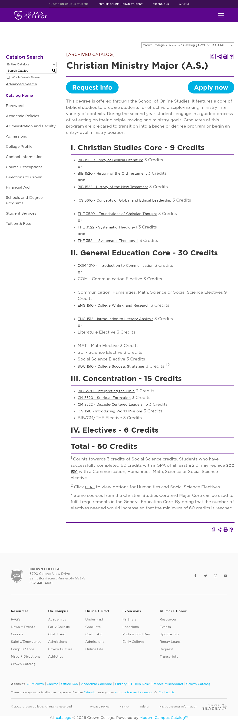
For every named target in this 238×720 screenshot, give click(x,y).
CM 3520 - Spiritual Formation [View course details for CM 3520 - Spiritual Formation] (104, 398)
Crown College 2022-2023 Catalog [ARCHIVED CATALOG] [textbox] (187, 45)
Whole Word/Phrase (26, 77)
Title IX (144, 706)
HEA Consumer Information (178, 706)
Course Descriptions (24, 167)
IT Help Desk (139, 684)
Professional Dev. (136, 634)
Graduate (93, 627)
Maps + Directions (25, 656)
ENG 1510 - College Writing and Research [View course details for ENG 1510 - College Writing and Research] (113, 305)
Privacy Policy (99, 706)
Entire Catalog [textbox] (18, 64)
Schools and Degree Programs (24, 200)
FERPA (124, 706)
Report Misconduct (167, 684)
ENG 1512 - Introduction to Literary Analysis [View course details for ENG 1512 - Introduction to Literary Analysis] (115, 319)
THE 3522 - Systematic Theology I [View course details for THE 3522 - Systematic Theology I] (107, 227)
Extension (90, 692)
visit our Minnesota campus (134, 692)
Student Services (21, 213)
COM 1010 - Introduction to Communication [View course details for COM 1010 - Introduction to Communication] (115, 265)
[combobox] (187, 45)
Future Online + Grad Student (120, 4)
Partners (129, 619)
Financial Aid (18, 187)
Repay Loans (170, 641)
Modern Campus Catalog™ (163, 718)
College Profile (19, 146)
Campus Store (22, 649)
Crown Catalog (23, 664)
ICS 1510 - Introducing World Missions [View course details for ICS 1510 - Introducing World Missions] (110, 411)
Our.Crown (35, 684)
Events (165, 627)
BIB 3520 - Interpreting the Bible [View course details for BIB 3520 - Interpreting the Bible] (106, 391)
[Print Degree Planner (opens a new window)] (213, 56)
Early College (59, 627)
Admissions (16, 136)
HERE (90, 487)
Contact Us (166, 692)
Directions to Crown (24, 177)
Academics (57, 619)
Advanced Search (21, 84)
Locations (130, 627)
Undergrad (94, 619)
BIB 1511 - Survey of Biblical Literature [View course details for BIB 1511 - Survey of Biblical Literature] (110, 160)
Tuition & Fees (19, 223)
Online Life (94, 649)
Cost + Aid (56, 634)
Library (121, 684)
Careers (17, 634)
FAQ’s (15, 619)
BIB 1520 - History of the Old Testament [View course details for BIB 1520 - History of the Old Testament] (112, 173)
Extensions (161, 4)
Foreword (15, 106)
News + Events (23, 627)
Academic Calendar (96, 684)
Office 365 (69, 684)
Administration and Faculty (31, 126)
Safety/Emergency (26, 641)
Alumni (184, 4)
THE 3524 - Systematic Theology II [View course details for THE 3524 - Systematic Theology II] (108, 241)
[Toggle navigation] (221, 15)
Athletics (55, 656)
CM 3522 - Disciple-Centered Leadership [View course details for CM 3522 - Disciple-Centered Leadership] (113, 404)
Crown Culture (60, 649)
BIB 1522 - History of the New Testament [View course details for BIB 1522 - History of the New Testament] (113, 187)
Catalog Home (19, 95)
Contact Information (24, 157)
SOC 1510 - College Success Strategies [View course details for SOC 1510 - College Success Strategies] (111, 366)
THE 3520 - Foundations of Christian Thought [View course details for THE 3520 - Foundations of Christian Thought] (117, 214)
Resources (168, 619)
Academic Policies (22, 116)
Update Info (169, 634)
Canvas (52, 684)
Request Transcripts (169, 653)
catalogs (63, 718)
